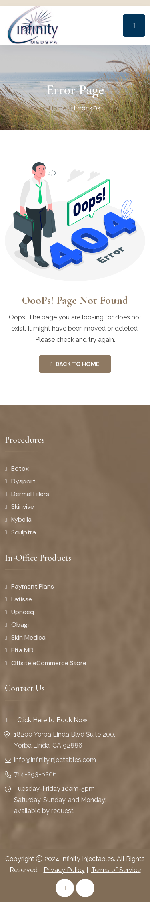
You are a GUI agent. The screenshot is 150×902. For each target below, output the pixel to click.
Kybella (21, 519)
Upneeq (22, 612)
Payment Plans (32, 586)
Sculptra (23, 532)
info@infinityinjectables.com (55, 760)
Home (57, 108)
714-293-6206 (35, 774)
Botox (20, 468)
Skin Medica (28, 637)
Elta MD (22, 650)
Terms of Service (116, 870)
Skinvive (22, 506)
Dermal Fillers (30, 494)
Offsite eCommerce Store (48, 663)
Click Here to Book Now (46, 720)
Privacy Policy (64, 870)
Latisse (21, 599)
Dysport (23, 481)
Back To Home (75, 364)
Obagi (20, 624)
